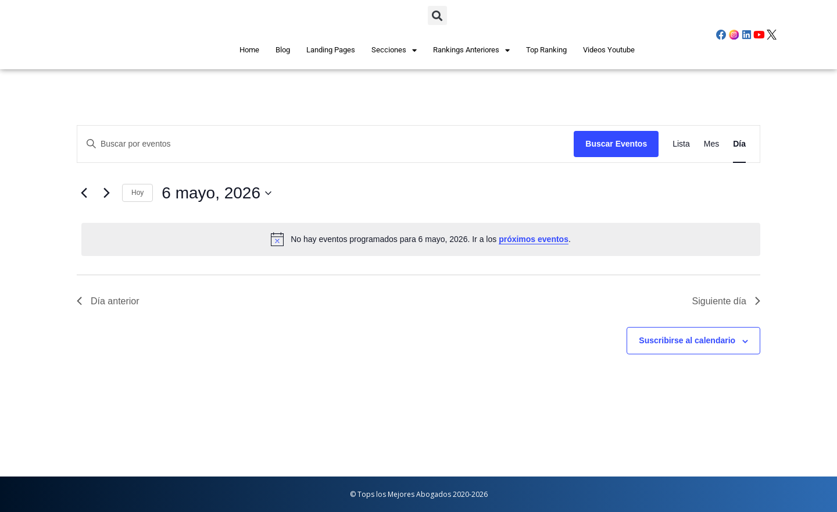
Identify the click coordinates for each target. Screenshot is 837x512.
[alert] (420, 239)
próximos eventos (533, 239)
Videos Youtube (609, 49)
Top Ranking (546, 49)
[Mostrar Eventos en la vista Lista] (681, 144)
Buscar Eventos (616, 143)
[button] (437, 15)
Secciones (394, 50)
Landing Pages (330, 49)
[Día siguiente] (106, 193)
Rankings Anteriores (471, 50)
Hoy (137, 193)
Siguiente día (726, 301)
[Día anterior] (84, 193)
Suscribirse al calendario (687, 340)
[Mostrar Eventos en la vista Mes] (711, 144)
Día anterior (108, 301)
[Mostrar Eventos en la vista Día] (739, 144)
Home (249, 49)
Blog (283, 49)
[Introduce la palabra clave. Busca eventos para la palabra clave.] (208, 144)
